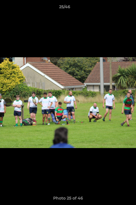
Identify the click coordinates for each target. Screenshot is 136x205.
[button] (115, 8)
